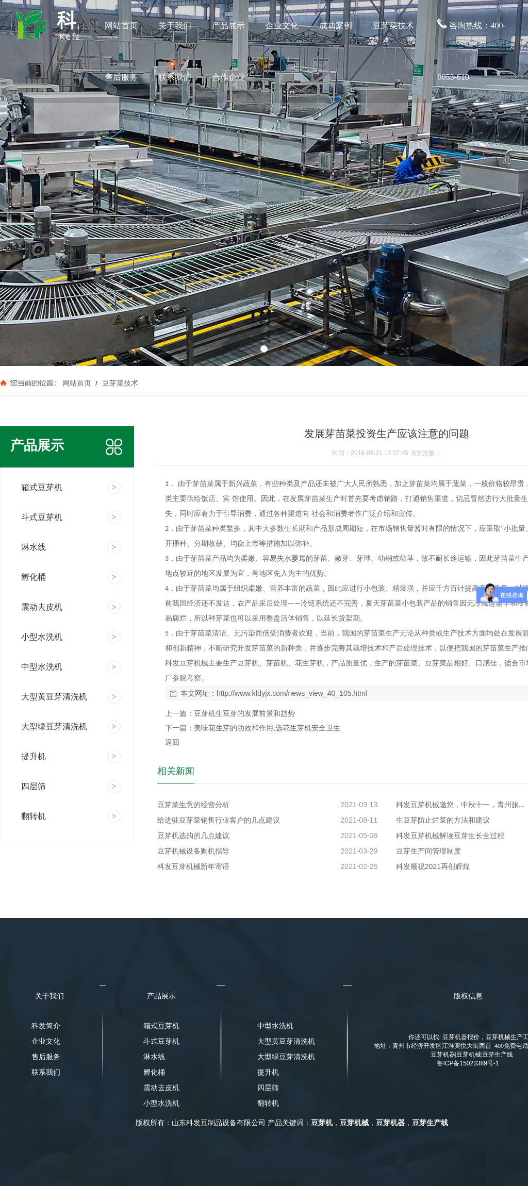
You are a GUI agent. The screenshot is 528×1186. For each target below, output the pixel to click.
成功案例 (335, 25)
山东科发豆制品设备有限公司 (219, 1123)
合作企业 (228, 77)
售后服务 (121, 77)
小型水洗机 (161, 1103)
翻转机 (268, 1103)
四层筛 (268, 1088)
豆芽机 (322, 1123)
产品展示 (228, 25)
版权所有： (154, 1123)
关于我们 (174, 25)
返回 (172, 742)
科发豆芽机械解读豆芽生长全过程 (450, 835)
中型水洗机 (275, 1026)
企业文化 (282, 25)
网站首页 (121, 25)
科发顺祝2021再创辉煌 (433, 866)
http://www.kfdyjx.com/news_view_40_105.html (292, 693)
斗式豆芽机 (161, 1041)
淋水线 (154, 1057)
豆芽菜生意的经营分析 (193, 804)
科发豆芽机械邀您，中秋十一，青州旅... (460, 804)
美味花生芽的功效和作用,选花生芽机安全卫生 (267, 728)
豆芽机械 (354, 1123)
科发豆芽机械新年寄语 (193, 866)
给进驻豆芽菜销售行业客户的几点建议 (218, 820)
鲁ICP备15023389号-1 (468, 1063)
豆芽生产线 (430, 1123)
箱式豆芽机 (161, 1026)
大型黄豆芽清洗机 (283, 1041)
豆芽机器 (390, 1123)
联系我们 (174, 77)
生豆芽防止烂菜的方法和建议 (443, 820)
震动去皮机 (161, 1088)
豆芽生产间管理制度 (428, 851)
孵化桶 (154, 1072)
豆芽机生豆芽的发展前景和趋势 (244, 713)
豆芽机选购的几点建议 (193, 835)
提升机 (268, 1072)
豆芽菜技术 (393, 25)
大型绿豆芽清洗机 (283, 1057)
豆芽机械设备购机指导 (193, 851)
